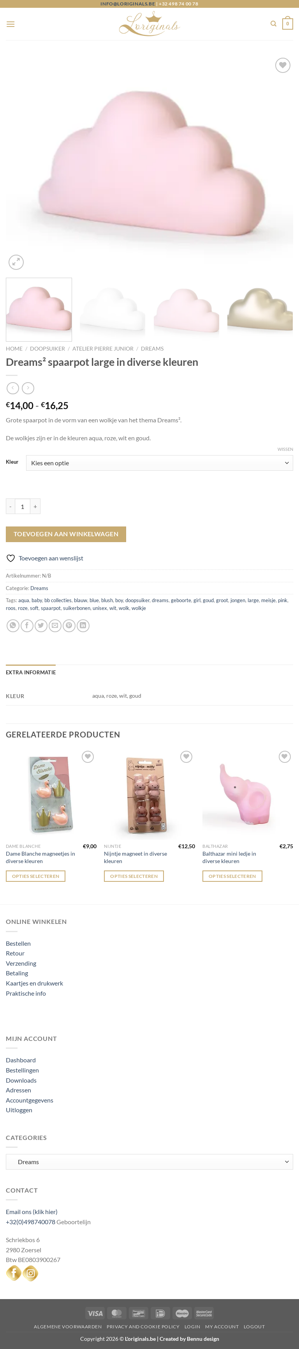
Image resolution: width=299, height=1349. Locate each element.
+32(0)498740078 (30, 1221)
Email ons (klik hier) (32, 1211)
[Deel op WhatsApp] (13, 625)
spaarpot (51, 608)
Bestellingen (22, 1070)
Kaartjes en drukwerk (34, 983)
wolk (124, 608)
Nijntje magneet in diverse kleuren (135, 857)
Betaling (17, 973)
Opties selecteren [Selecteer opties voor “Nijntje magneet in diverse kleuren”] (134, 876)
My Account (222, 1327)
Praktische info (26, 993)
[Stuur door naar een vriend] (55, 625)
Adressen (18, 1090)
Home (14, 349)
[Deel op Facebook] (27, 625)
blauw (80, 600)
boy (119, 600)
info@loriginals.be (127, 4)
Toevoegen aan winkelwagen (66, 533)
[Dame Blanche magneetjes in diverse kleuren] (51, 794)
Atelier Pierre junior (103, 349)
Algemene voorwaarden (68, 1327)
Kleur (12, 462)
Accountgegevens (29, 1100)
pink (282, 600)
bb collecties (58, 600)
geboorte (181, 600)
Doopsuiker (47, 349)
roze (23, 608)
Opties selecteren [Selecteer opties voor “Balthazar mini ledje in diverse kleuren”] (232, 876)
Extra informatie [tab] (31, 672)
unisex (100, 608)
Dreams (152, 349)
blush (107, 600)
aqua (23, 600)
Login (193, 1327)
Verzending (21, 963)
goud (208, 600)
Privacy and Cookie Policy (143, 1327)
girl (197, 600)
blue (94, 600)
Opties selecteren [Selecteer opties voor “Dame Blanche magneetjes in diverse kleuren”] (36, 876)
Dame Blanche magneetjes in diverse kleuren (40, 857)
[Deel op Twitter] (41, 625)
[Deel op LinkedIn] (83, 625)
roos (11, 608)
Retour (15, 953)
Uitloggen (19, 1109)
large (253, 600)
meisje (268, 600)
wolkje (139, 608)
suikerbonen (76, 608)
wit (112, 608)
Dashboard (21, 1060)
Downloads (21, 1080)
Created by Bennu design (188, 1338)
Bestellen (18, 943)
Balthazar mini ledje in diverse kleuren (229, 857)
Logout (254, 1327)
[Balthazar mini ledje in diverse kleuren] (247, 794)
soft (34, 608)
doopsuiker (137, 600)
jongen (237, 600)
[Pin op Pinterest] (69, 625)
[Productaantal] (22, 506)
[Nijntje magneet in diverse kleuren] (149, 794)
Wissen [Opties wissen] (285, 449)
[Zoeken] (273, 23)
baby (37, 600)
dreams (160, 600)
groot (222, 600)
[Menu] (10, 24)
